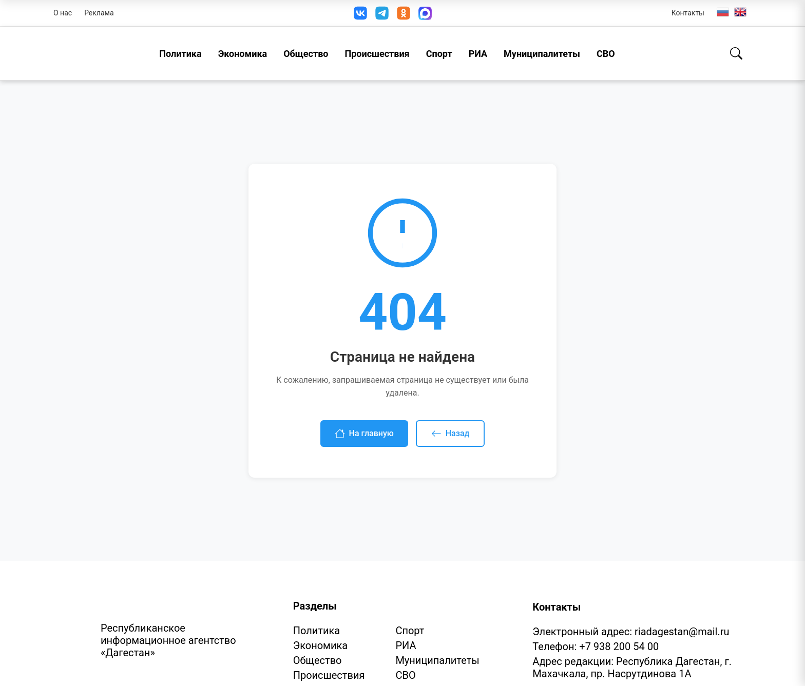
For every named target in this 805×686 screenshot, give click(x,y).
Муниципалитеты (542, 53)
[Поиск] (736, 53)
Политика (180, 53)
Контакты (688, 13)
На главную (364, 433)
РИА (478, 53)
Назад (450, 433)
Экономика (242, 53)
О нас (62, 13)
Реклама (98, 13)
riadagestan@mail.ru (682, 631)
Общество (305, 53)
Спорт (439, 53)
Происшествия (376, 53)
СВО (606, 53)
